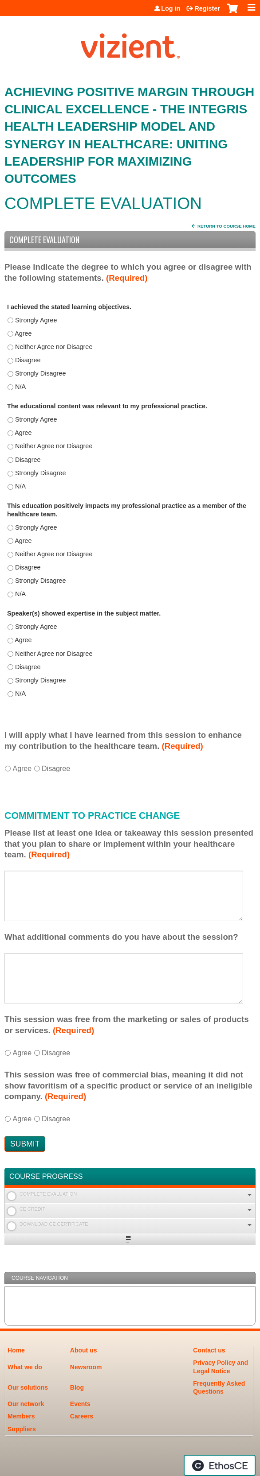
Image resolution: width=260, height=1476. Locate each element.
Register (207, 8)
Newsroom (86, 1367)
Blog (77, 1387)
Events (80, 1403)
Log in (170, 8)
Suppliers (22, 1429)
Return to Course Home (226, 226)
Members (21, 1416)
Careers (81, 1416)
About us (83, 1350)
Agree (22, 768)
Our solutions (28, 1387)
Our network (26, 1403)
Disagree (56, 768)
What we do (25, 1367)
